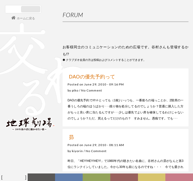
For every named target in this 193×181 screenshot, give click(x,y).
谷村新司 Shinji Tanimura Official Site (30, 60)
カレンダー (126, 178)
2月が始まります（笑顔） (168, 167)
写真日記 (152, 177)
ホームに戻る (26, 18)
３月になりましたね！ (166, 147)
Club (179, 177)
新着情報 (42, 177)
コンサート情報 (20, 89)
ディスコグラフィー (69, 178)
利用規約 (164, 101)
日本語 (13, 9)
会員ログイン (21, 106)
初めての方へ (167, 91)
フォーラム (14, 177)
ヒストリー (98, 178)
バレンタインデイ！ (164, 157)
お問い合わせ (167, 111)
